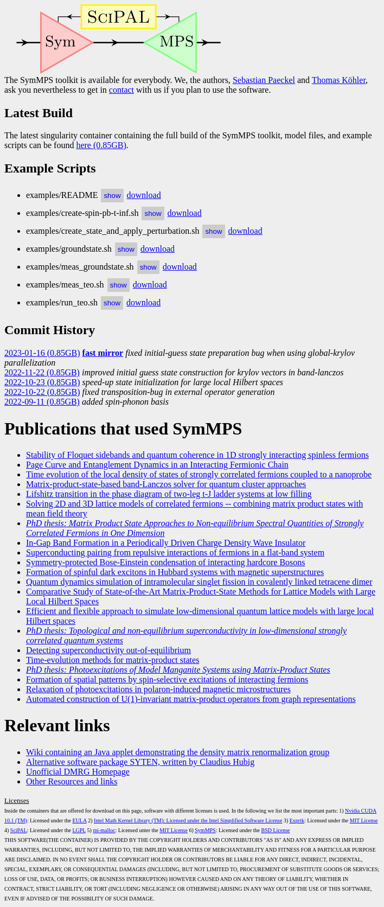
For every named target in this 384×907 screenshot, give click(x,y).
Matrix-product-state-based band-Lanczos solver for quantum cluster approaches (166, 484)
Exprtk (297, 820)
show (112, 195)
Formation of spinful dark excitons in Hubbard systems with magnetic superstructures (175, 572)
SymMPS (205, 830)
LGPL (79, 830)
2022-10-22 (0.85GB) (42, 392)
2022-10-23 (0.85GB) (42, 382)
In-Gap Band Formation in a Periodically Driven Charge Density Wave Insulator (165, 542)
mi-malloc (104, 830)
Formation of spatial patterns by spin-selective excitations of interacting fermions (167, 679)
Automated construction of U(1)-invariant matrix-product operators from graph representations (191, 699)
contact (121, 89)
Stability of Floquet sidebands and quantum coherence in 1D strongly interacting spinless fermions (197, 454)
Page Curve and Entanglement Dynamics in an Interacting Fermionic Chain (157, 464)
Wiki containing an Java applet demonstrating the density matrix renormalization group (177, 752)
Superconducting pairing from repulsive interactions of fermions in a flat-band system (175, 552)
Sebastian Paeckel (264, 80)
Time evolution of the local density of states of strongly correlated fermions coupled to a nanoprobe (199, 474)
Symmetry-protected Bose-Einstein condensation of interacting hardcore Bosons (165, 562)
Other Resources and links (71, 781)
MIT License (364, 820)
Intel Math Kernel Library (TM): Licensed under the (151, 820)
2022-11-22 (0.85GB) (42, 372)
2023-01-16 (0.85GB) (42, 352)
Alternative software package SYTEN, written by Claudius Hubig (140, 762)
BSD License (275, 830)
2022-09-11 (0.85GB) (42, 401)
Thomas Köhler (339, 80)
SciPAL (18, 830)
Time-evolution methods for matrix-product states (112, 660)
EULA (80, 820)
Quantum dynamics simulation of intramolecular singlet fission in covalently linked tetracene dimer (199, 581)
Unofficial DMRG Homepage (78, 771)
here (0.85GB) (101, 145)
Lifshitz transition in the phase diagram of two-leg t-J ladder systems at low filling (169, 494)
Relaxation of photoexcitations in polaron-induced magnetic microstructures (158, 689)
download (144, 195)
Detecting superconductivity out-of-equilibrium (108, 650)
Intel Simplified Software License (245, 820)
